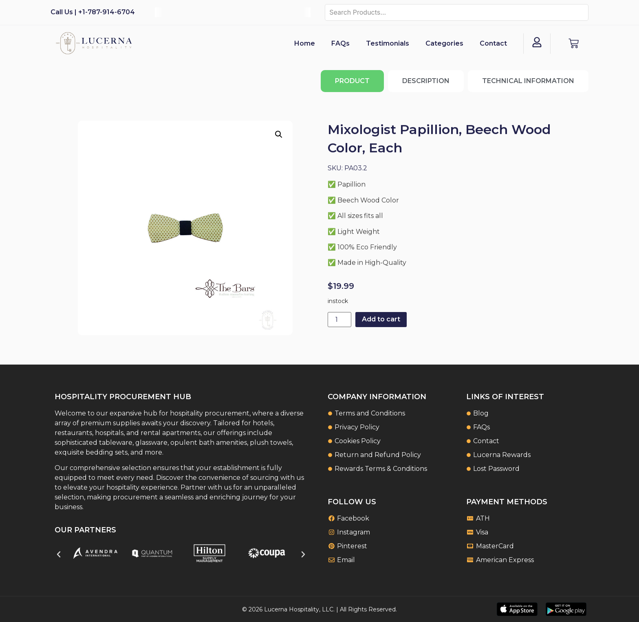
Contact (493, 43)
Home (304, 43)
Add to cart (381, 319)
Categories (444, 43)
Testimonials (387, 43)
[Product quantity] (339, 319)
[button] (278, 134)
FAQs (340, 43)
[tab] (352, 81)
